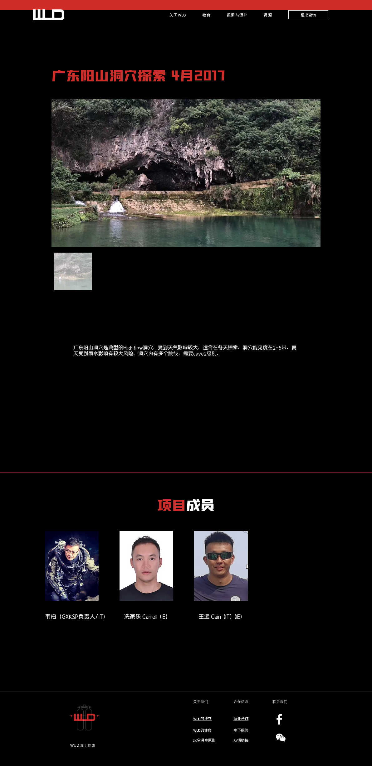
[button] (206, 15)
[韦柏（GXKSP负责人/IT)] (75, 616)
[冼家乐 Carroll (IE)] (146, 616)
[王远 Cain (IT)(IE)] (221, 616)
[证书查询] (308, 14)
